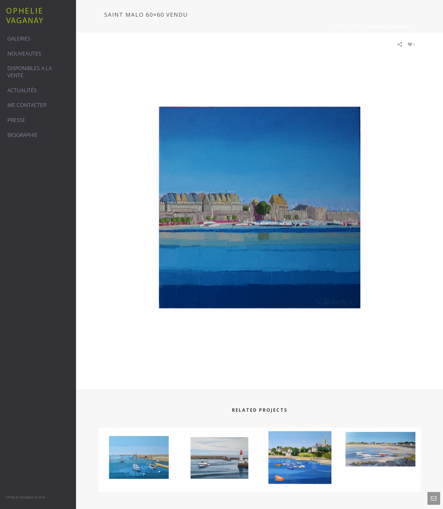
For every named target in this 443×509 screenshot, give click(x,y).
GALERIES (19, 38)
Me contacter (26, 105)
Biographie (22, 135)
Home (336, 27)
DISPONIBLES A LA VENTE (29, 71)
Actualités (22, 90)
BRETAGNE (354, 27)
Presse (16, 120)
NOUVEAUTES (24, 53)
